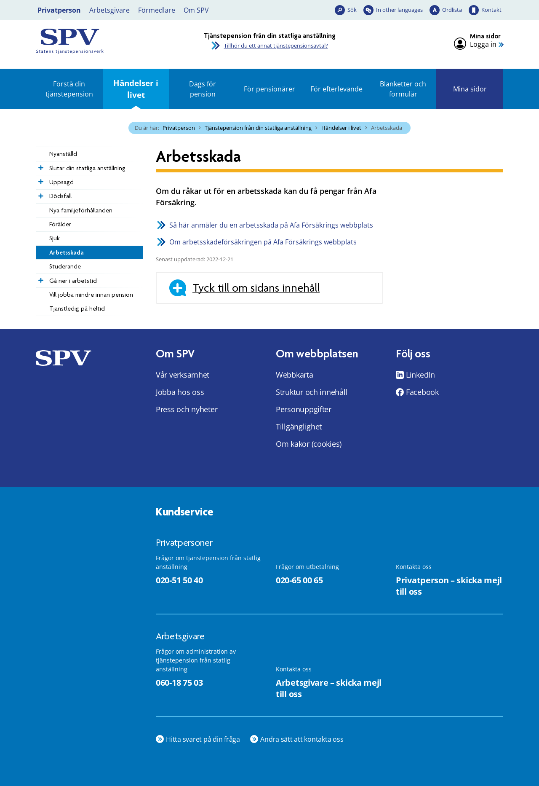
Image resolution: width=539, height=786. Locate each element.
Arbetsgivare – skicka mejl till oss (329, 688)
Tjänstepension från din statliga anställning (258, 127)
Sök (352, 9)
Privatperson (59, 10)
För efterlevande (336, 89)
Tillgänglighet (299, 426)
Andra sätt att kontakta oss (302, 739)
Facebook (422, 392)
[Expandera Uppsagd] (40, 179)
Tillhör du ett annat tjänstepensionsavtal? (276, 45)
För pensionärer (269, 89)
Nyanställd (63, 154)
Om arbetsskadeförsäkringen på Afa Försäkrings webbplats (263, 242)
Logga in (483, 44)
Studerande (65, 266)
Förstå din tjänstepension (69, 89)
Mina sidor (470, 89)
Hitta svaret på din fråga (203, 739)
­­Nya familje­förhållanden (80, 210)
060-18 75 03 (179, 682)
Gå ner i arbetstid (73, 280)
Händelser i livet (135, 89)
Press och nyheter (186, 409)
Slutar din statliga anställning (87, 168)
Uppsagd (61, 182)
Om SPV (196, 10)
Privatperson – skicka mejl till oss (449, 585)
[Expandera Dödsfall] (40, 194)
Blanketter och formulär (403, 89)
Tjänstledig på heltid (77, 308)
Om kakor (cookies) (309, 444)
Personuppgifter (303, 409)
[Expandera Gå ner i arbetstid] (40, 278)
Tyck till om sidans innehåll (256, 288)
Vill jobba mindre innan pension (91, 294)
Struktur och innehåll (311, 392)
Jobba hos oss (180, 392)
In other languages (399, 9)
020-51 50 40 (179, 580)
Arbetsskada (66, 252)
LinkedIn (420, 375)
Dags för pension (202, 89)
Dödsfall (60, 196)
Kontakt (491, 9)
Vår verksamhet (182, 375)
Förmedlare (156, 10)
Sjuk (54, 238)
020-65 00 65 (299, 580)
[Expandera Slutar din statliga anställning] (40, 165)
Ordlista (452, 9)
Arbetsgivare (109, 10)
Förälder (60, 224)
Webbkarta (294, 375)
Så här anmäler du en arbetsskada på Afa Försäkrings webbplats (271, 225)
